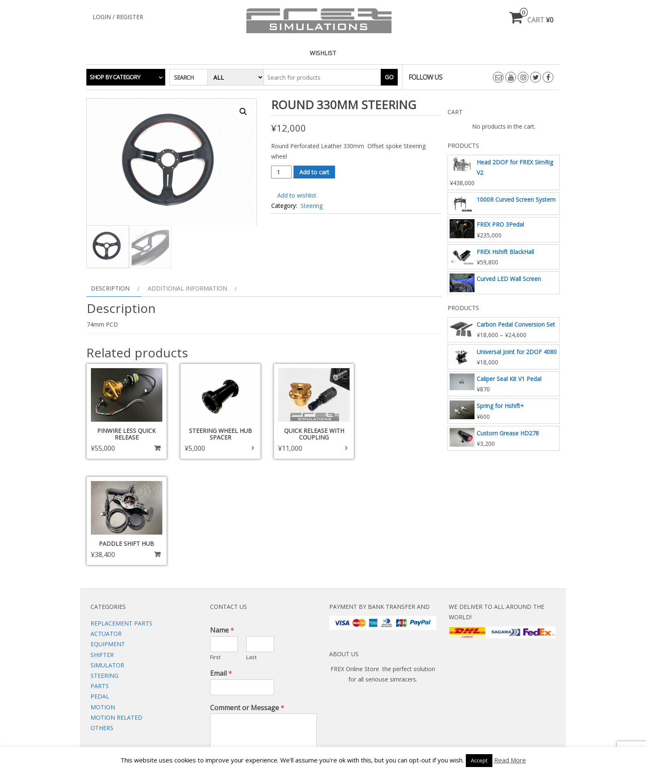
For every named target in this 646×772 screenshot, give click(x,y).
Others (102, 621)
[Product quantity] (281, 172)
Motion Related (116, 611)
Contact (316, 713)
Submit (226, 675)
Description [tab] (110, 290)
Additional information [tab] (187, 290)
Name (222, 524)
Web (283, 713)
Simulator (107, 559)
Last (251, 551)
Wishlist (323, 53)
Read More (510, 760)
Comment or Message (247, 601)
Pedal (100, 590)
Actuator (106, 528)
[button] (243, 111)
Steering (312, 206)
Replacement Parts (121, 517)
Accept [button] (479, 760)
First (215, 551)
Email (221, 567)
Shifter (102, 548)
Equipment (108, 538)
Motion (103, 601)
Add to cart (314, 172)
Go (389, 77)
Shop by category (115, 77)
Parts (100, 580)
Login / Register (118, 17)
